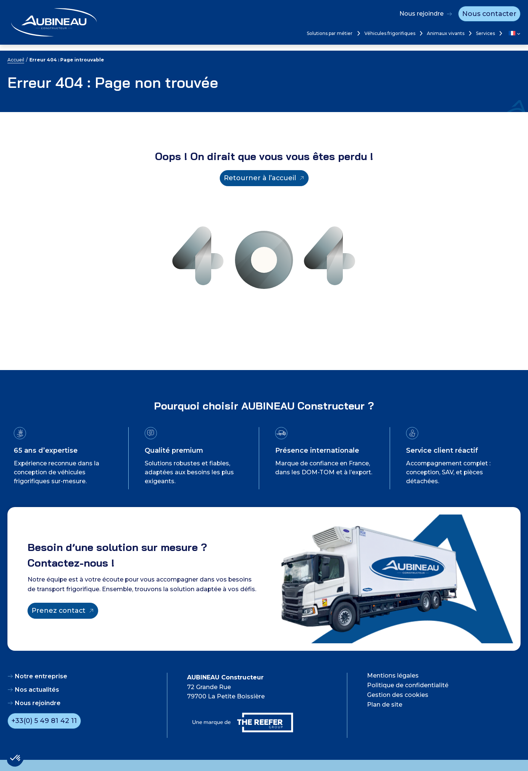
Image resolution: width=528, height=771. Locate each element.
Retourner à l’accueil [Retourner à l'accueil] (260, 178)
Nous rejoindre (421, 13)
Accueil (15, 60)
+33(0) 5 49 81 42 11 (44, 721)
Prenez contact (59, 610)
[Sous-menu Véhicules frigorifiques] (420, 33)
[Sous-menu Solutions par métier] (358, 33)
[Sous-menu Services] (500, 33)
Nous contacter (489, 14)
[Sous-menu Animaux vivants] (469, 33)
